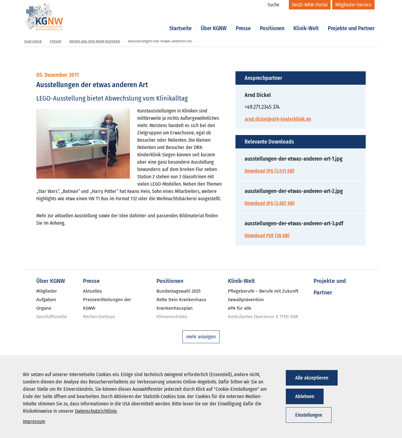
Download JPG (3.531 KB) (269, 171)
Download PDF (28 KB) (267, 235)
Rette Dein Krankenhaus (181, 299)
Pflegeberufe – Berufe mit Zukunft (263, 291)
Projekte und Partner (351, 22)
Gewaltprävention (246, 299)
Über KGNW (214, 22)
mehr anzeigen (201, 337)
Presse (243, 22)
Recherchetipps (99, 316)
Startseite (180, 22)
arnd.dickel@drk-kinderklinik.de (278, 119)
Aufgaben (46, 299)
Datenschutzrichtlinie (96, 411)
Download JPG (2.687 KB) (270, 203)
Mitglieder (46, 291)
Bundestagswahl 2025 (178, 291)
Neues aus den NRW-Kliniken (94, 41)
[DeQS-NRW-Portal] (310, 4)
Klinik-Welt (306, 22)
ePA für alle (239, 308)
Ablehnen (304, 396)
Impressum (34, 421)
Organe (43, 308)
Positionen (272, 22)
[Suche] (276, 5)
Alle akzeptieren (311, 378)
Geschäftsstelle (51, 316)
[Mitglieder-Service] (353, 4)
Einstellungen (308, 415)
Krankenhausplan (174, 308)
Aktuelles (92, 291)
